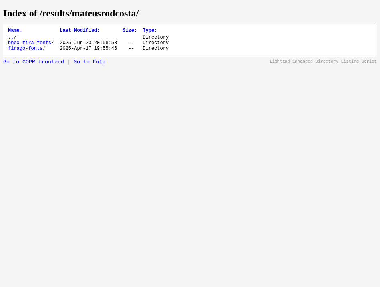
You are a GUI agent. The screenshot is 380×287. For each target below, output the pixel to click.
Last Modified (80, 31)
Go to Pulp (89, 67)
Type (150, 31)
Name (15, 31)
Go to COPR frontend (33, 67)
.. (11, 39)
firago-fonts (25, 52)
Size (130, 31)
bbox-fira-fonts (29, 46)
